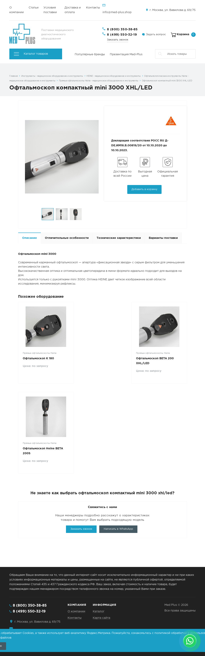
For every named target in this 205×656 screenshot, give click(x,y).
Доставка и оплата (73, 10)
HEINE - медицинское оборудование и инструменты (113, 76)
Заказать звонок (117, 40)
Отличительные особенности (67, 238)
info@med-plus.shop (117, 12)
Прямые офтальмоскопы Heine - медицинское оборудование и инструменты (98, 81)
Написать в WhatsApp (118, 529)
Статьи (34, 7)
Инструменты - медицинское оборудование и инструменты (52, 76)
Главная (13, 76)
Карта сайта (101, 618)
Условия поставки (50, 10)
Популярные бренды (90, 54)
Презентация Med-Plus (126, 54)
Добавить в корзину (144, 189)
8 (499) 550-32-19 (122, 34)
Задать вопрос (156, 34)
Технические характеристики (119, 238)
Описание (29, 238)
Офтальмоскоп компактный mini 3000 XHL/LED (167, 81)
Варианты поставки (163, 238)
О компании (16, 10)
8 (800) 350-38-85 (122, 29)
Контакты (93, 7)
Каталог (98, 611)
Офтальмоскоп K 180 (38, 358)
